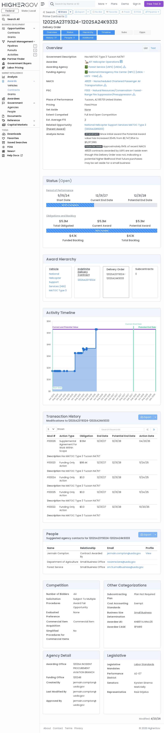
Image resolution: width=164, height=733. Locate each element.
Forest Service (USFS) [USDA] (105, 67)
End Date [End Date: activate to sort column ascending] (102, 436)
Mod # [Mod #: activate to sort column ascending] (51, 436)
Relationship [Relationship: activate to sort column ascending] (88, 548)
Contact (58, 728)
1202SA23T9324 (86, 280)
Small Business (143, 612)
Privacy (78, 728)
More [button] (101, 4)
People (12, 111)
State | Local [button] (29, 10)
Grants (12, 37)
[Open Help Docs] (66, 16)
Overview (52, 32)
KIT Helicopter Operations (104, 62)
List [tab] (146, 48)
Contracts (14, 32)
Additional (87, 37)
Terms (68, 728)
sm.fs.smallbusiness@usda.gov (125, 567)
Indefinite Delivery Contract (84, 272)
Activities (13, 54)
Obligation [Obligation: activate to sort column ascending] (86, 436)
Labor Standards (144, 664)
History (52, 37)
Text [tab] (153, 48)
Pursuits (12, 50)
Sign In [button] (137, 4)
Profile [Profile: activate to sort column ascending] (150, 548)
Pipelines (13, 45)
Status (70, 32)
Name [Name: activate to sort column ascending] (50, 548)
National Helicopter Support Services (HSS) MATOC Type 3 (58, 282)
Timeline (106, 32)
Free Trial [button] (154, 4)
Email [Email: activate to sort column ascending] (110, 548)
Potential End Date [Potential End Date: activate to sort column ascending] (123, 436)
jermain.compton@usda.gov (124, 553)
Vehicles (12, 85)
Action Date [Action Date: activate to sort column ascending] (146, 436)
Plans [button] (114, 4)
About (47, 728)
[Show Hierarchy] (124, 66)
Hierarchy (88, 32)
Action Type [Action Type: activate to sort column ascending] (66, 436)
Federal (9, 10)
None (88, 109)
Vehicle (53, 269)
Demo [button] (125, 4)
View (148, 553)
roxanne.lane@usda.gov (121, 561)
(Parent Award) (55, 129)
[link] (154, 429)
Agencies (13, 107)
